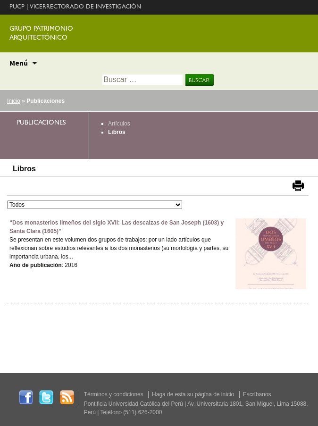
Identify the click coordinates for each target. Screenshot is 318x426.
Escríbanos (257, 394)
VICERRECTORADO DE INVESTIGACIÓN (85, 7)
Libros (117, 132)
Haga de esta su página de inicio (193, 394)
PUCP (17, 7)
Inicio (13, 101)
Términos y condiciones (113, 394)
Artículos (119, 123)
